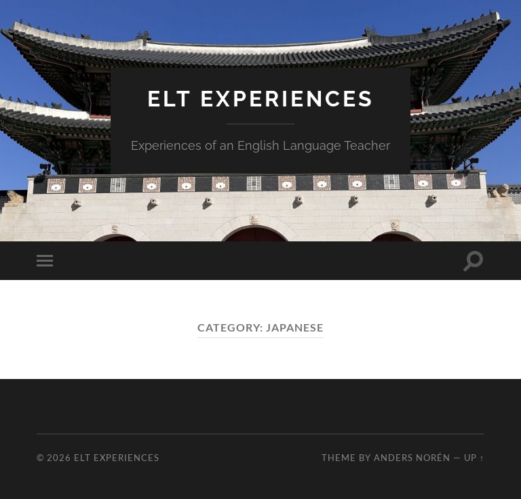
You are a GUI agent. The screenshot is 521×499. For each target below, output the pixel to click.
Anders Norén (412, 457)
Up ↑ (474, 457)
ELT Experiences (260, 98)
